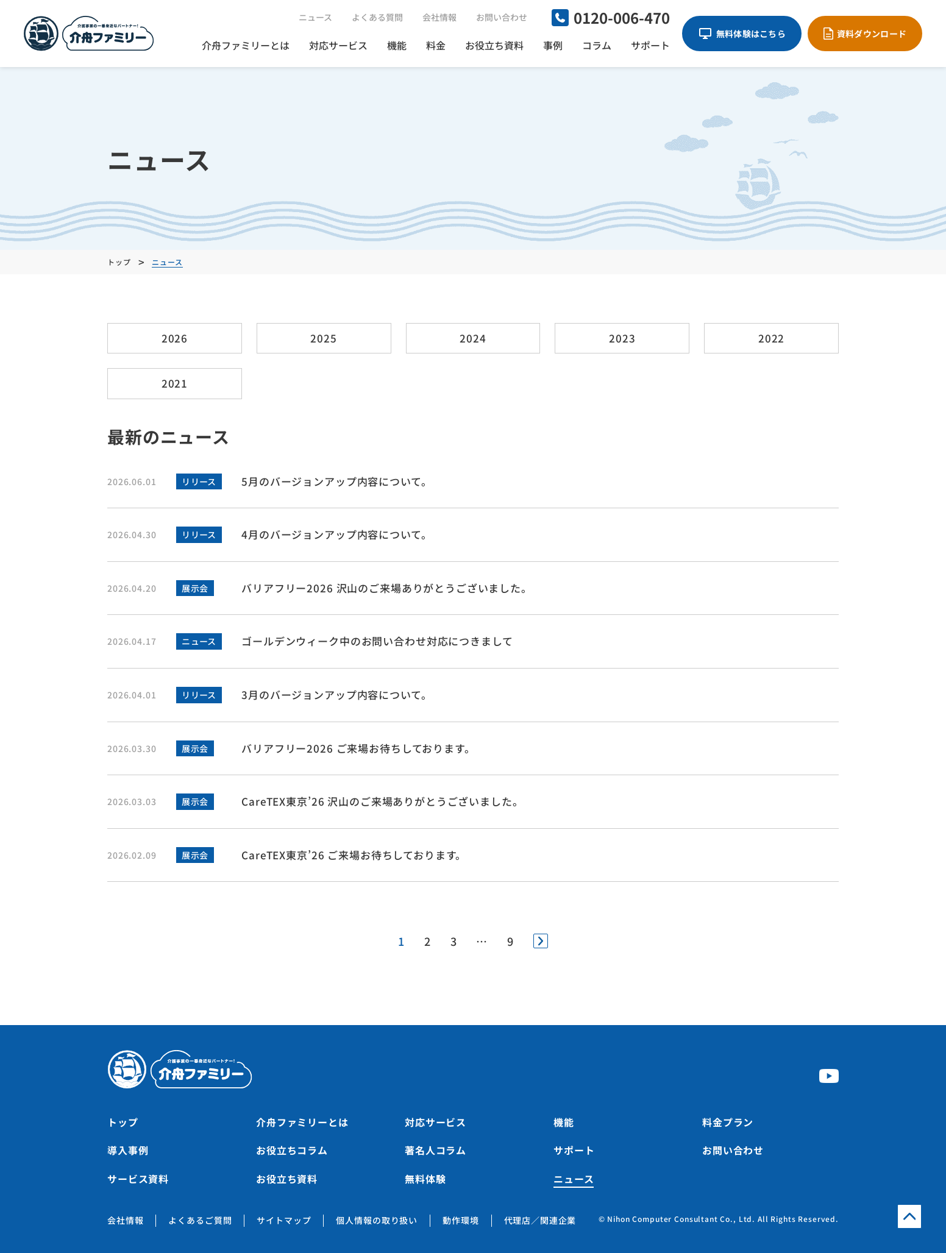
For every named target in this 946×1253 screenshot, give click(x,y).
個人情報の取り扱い (377, 1220)
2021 (175, 383)
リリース (199, 481)
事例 (553, 45)
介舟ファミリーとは (246, 45)
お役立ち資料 (494, 45)
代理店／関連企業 (540, 1220)
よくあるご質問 (200, 1220)
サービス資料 (138, 1178)
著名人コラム (435, 1150)
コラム (596, 45)
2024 (473, 338)
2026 (175, 338)
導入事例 (127, 1150)
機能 (397, 45)
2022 (771, 338)
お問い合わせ (501, 17)
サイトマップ (284, 1220)
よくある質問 (377, 17)
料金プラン (727, 1122)
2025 (323, 338)
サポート (650, 45)
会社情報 (439, 17)
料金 (436, 45)
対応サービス (338, 45)
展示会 (195, 588)
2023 (622, 338)
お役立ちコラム (292, 1150)
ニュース (315, 17)
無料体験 (425, 1178)
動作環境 (460, 1220)
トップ (122, 1122)
